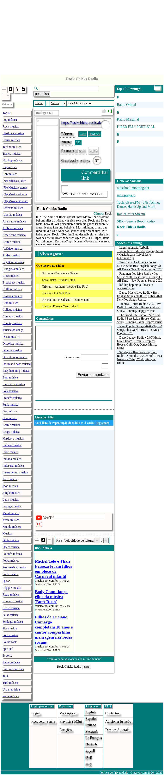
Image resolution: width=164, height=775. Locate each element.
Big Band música (13, 262)
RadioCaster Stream (131, 214)
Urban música (11, 689)
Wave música (11, 696)
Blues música (11, 275)
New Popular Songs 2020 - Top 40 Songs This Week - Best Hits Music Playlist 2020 (139, 330)
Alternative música (14, 221)
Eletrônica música (14, 384)
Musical (8, 533)
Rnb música (10, 174)
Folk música (10, 391)
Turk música (10, 682)
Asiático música (12, 248)
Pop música (10, 119)
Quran (6, 581)
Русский (91, 731)
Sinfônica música (13, 669)
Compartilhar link (94, 175)
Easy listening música (16, 370)
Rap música (10, 167)
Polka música (11, 560)
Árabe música (11, 255)
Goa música (10, 418)
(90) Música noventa (15, 201)
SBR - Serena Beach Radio (136, 221)
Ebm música (10, 377)
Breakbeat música (14, 282)
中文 (88, 764)
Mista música (11, 520)
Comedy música (13, 316)
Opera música (11, 547)
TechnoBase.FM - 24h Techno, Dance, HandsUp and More (138, 205)
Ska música (10, 628)
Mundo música (12, 526)
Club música (10, 302)
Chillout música (12, 289)
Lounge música (12, 506)
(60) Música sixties (14, 180)
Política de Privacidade (114, 772)
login (35, 713)
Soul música (10, 635)
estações (65, 730)
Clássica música (12, 296)
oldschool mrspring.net (133, 188)
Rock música (11, 126)
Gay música (10, 411)
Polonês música (12, 553)
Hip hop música (12, 160)
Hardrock (94, 134)
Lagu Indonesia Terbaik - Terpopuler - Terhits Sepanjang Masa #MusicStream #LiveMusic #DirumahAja (140, 253)
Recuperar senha (43, 721)
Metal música (11, 513)
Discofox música (13, 343)
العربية (90, 751)
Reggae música (12, 587)
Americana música (14, 235)
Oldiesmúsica (11, 540)
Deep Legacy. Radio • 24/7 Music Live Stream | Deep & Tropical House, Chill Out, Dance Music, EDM (139, 343)
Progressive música (15, 567)
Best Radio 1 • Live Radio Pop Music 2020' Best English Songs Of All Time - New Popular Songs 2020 (139, 266)
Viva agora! (67, 713)
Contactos (112, 713)
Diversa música (12, 350)
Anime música (12, 241)
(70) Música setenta (15, 187)
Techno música (12, 146)
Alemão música (12, 214)
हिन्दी (88, 758)
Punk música (10, 574)
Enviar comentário (93, 374)
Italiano (90, 725)
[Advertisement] (82, 36)
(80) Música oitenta (15, 194)
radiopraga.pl (126, 195)
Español (91, 719)
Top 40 (7, 113)
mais (86, 666)
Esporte (7, 655)
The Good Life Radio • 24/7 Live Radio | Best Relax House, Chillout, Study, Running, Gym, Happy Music (139, 318)
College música (12, 309)
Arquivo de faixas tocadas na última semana (73, 659)
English (90, 712)
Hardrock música (13, 133)
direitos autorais (117, 730)
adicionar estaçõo (118, 721)
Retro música (11, 594)
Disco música (11, 336)
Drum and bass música (17, 364)
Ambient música (13, 228)
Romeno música (13, 601)
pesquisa (42, 94)
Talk (5, 676)
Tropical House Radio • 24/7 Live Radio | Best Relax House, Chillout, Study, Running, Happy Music (139, 307)
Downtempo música (15, 357)
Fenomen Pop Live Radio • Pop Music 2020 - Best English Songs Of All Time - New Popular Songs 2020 (139, 277)
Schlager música (13, 621)
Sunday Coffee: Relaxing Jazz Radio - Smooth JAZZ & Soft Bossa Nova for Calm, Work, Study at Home (139, 357)
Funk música (10, 404)
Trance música (12, 153)
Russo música (11, 608)
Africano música (13, 207)
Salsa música (11, 614)
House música (11, 140)
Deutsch (91, 744)
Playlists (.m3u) (70, 721)
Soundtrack (10, 642)
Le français (93, 738)
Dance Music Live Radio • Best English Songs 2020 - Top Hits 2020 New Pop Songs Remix (139, 296)
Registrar (101, 422)
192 (78, 142)
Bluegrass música (13, 269)
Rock (82, 134)
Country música (12, 323)
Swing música (11, 662)
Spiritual (8, 648)
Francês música (12, 397)
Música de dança (13, 330)
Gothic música (12, 425)
